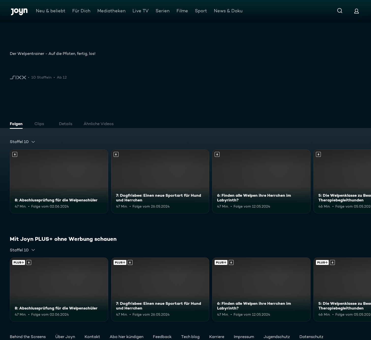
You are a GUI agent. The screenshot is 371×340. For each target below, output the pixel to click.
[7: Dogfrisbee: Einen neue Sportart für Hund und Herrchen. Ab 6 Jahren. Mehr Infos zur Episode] (160, 181)
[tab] (17, 124)
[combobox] (22, 142)
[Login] (356, 11)
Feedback (162, 336)
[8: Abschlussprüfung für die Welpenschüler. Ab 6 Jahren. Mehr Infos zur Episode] (59, 181)
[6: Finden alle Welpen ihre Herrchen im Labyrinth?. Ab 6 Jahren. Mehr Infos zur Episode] (261, 181)
